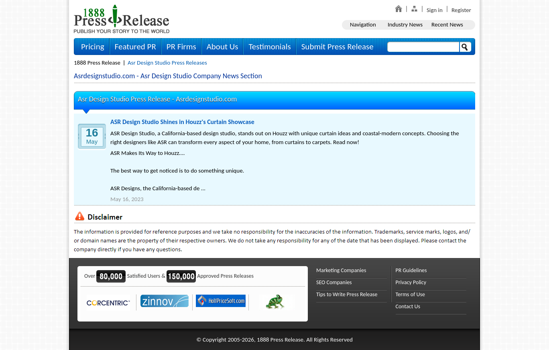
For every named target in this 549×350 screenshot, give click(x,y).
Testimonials (269, 46)
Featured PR (135, 46)
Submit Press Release (337, 46)
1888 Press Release (97, 62)
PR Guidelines (411, 270)
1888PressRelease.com (121, 18)
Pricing (92, 46)
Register (461, 10)
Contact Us (408, 306)
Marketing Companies (341, 270)
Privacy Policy (411, 282)
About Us (222, 46)
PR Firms (181, 46)
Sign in (435, 10)
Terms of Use (410, 294)
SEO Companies (334, 282)
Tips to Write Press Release (347, 294)
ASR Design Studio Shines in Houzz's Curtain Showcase (182, 122)
